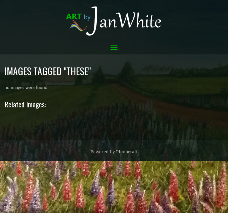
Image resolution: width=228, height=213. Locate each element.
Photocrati (126, 151)
